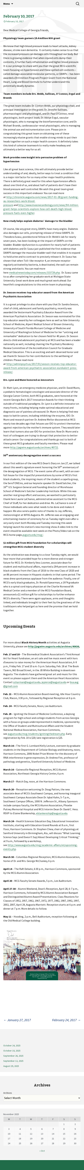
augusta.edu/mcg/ (32, 534)
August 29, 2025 (11, 1066)
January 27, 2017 (17, 1020)
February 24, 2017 (66, 1020)
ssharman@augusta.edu (26, 682)
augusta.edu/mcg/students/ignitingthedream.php (36, 733)
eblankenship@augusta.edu (51, 813)
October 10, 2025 (11, 1050)
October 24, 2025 (11, 1045)
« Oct (42, 1150)
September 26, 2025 (13, 1055)
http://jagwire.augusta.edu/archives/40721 (34, 447)
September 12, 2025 (13, 1060)
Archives (7, 1092)
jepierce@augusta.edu (54, 682)
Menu (6, 3)
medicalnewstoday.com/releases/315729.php (34, 272)
